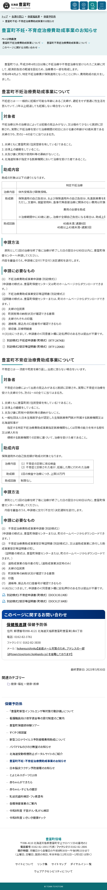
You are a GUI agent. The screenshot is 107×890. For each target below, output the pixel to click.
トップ (5, 16)
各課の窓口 (18, 16)
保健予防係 (50, 16)
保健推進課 (34, 16)
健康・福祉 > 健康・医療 (25, 684)
